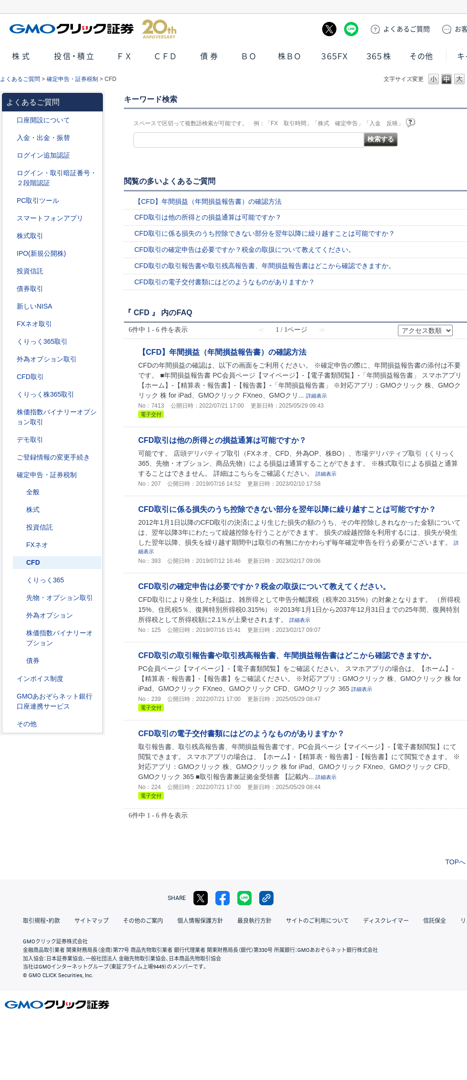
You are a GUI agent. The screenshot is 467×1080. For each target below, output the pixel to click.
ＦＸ (124, 56)
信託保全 (434, 921)
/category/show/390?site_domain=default (10, 679)
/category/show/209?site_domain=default (10, 440)
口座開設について (43, 120)
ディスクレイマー (386, 921)
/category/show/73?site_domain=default (10, 254)
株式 (22, 56)
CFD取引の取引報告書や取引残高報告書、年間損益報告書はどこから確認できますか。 (264, 266)
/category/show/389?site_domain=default (10, 289)
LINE (351, 29)
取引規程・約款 (41, 921)
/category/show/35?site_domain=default (10, 342)
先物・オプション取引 (59, 597)
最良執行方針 (254, 921)
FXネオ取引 (34, 324)
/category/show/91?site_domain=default (10, 120)
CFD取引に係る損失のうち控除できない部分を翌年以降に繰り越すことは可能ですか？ (264, 233)
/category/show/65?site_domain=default (10, 359)
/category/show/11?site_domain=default (10, 377)
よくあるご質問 (20, 79)
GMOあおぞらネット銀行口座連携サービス (54, 701)
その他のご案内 (143, 921)
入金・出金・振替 (43, 137)
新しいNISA (34, 306)
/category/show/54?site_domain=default (10, 173)
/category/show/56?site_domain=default (10, 457)
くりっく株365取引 (45, 394)
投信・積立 (75, 56)
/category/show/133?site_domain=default (10, 412)
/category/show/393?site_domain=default (10, 306)
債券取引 (30, 288)
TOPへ (455, 862)
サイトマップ (91, 921)
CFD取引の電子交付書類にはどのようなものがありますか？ (224, 282)
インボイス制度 (40, 678)
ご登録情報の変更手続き (53, 457)
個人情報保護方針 (200, 921)
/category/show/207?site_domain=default (10, 201)
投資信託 (30, 271)
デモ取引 (30, 439)
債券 (210, 56)
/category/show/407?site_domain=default (10, 395)
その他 (421, 56)
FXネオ (37, 545)
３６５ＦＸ (334, 56)
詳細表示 (316, 396)
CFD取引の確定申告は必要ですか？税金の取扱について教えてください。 (244, 249)
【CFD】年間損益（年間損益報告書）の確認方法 (208, 201)
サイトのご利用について (317, 921)
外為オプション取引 (47, 359)
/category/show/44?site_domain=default (10, 724)
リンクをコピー (266, 898)
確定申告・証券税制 (72, 79)
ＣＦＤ (165, 56)
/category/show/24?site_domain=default (10, 324)
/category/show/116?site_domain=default (10, 271)
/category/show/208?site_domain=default (10, 218)
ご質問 (406, 29)
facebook (222, 898)
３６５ (379, 56)
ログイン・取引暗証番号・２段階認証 (57, 178)
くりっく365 (45, 580)
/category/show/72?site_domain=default (10, 236)
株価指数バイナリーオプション (59, 638)
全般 (33, 492)
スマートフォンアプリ (50, 218)
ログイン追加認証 (43, 155)
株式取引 (30, 236)
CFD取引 (30, 376)
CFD (33, 562)
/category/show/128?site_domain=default (10, 696)
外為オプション (49, 615)
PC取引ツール (38, 200)
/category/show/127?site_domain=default (10, 475)
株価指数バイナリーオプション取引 (57, 417)
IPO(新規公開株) (41, 253)
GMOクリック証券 (93, 29)
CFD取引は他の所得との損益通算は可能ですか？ (208, 217)
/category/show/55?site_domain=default (10, 138)
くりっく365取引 (42, 341)
